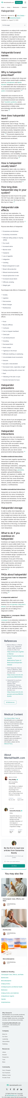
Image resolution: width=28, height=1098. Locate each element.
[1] (5, 133)
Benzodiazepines (6, 980)
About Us (4, 1034)
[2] (21, 90)
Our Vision (4, 1036)
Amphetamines (5, 1002)
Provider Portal (6, 1077)
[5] (24, 451)
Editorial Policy (8, 743)
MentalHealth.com (11, 1095)
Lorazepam (4, 620)
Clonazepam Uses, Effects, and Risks (12, 974)
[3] (9, 110)
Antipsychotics (5, 984)
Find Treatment (6, 1072)
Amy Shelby (19, 15)
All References (10, 702)
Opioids (3, 999)
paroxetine (20, 470)
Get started (19, 2)
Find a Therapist (6, 1070)
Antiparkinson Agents (7, 996)
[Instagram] (14, 1089)
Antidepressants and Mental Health (11, 987)
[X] (7, 1089)
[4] (19, 157)
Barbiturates (4, 977)
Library (8, 7)
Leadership (5, 1039)
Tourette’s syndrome (10, 102)
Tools (3, 1059)
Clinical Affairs (6, 1041)
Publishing (4, 1044)
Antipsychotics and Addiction (10, 993)
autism (3, 91)
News (3, 1062)
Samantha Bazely (14, 18)
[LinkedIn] (21, 1089)
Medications (16, 7)
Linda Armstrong (11, 904)
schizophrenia (10, 82)
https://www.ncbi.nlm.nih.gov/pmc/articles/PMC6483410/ (15, 694)
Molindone (4, 990)
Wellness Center (6, 1075)
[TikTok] (18, 1089)
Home (2, 7)
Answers (4, 1054)
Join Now (14, 865)
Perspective (5, 1057)
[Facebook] (10, 1089)
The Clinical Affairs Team (11, 718)
